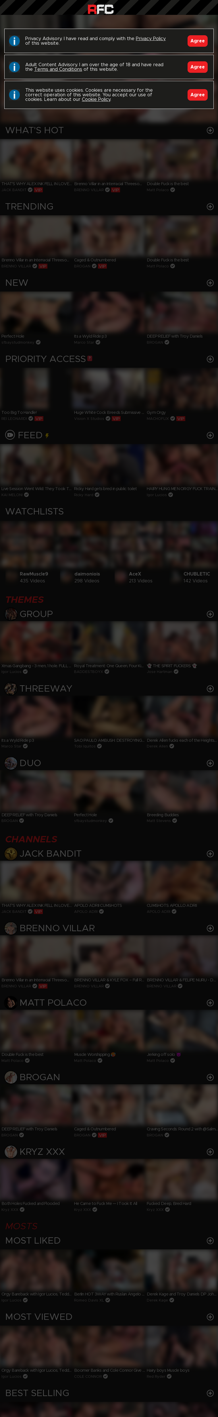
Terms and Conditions (58, 69)
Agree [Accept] (197, 41)
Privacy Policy (151, 38)
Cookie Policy (96, 99)
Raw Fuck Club (101, 9)
